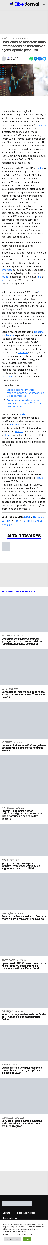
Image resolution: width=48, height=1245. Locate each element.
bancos (10, 335)
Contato (6, 1212)
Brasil (8, 434)
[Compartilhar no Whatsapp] (31, 59)
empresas (7, 269)
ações (27, 516)
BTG (16, 521)
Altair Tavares (12, 58)
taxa (38, 276)
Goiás (22, 414)
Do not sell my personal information (18, 1234)
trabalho (39, 331)
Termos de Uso (10, 1218)
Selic (40, 292)
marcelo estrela (32, 521)
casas (40, 477)
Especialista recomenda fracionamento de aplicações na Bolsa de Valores (25, 392)
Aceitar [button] (27, 1239)
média (39, 168)
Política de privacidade (25, 1212)
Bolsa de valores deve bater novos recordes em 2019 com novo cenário (24, 403)
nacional (14, 424)
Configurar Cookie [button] (12, 1239)
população (7, 376)
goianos (18, 431)
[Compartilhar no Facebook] (40, 59)
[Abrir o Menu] (4, 4)
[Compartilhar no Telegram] (36, 59)
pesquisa (41, 124)
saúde (5, 276)
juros (4, 280)
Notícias (7, 525)
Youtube (23, 352)
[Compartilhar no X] (44, 59)
